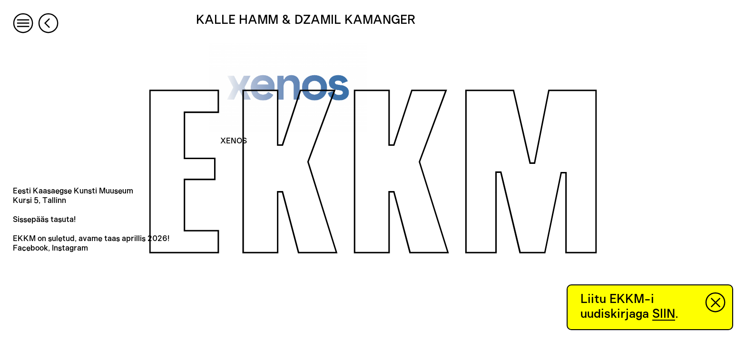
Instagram (70, 248)
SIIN (663, 314)
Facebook (30, 248)
